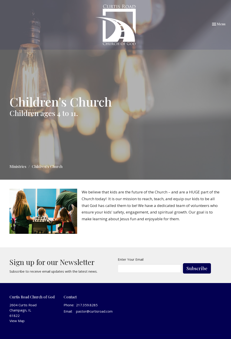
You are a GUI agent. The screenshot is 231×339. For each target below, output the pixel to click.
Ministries (17, 166)
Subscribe (197, 268)
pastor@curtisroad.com (94, 311)
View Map (17, 320)
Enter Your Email (130, 259)
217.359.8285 (87, 305)
